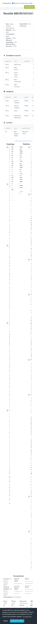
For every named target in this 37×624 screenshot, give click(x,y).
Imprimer (29, 7)
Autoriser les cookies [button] (17, 621)
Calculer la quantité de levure (24, 141)
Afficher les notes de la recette (22, 3)
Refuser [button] (6, 621)
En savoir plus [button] (27, 616)
